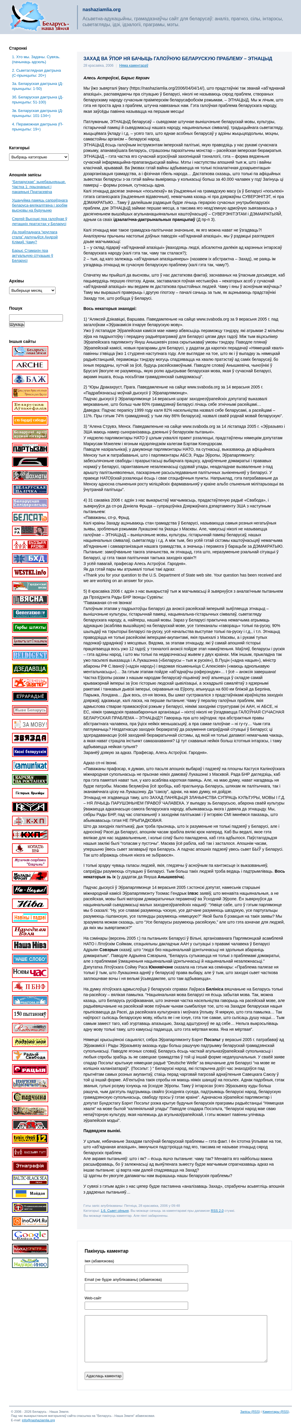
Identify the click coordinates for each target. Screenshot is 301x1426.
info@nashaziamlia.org (38, 1420)
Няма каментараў (133, 65)
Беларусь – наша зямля (39, 17)
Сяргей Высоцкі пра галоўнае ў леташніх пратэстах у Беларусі (39, 221)
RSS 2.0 (217, 1210)
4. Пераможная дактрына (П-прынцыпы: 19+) (37, 126)
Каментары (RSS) (275, 1411)
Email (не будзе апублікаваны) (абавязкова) (123, 1279)
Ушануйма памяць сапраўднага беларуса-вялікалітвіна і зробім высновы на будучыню (40, 205)
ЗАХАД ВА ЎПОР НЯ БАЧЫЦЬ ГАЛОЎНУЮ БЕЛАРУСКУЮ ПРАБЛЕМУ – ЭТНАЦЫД (177, 58)
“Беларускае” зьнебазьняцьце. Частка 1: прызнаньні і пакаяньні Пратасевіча (39, 187)
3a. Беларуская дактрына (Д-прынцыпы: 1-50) (37, 86)
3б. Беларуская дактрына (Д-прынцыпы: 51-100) (37, 99)
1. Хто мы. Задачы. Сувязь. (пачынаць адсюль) (36, 59)
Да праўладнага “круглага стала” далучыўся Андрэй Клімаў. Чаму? (35, 237)
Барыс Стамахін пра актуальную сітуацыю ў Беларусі (32, 255)
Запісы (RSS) (250, 1411)
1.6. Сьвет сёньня (114, 1210)
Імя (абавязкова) (99, 1261)
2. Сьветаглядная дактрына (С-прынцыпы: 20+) (36, 73)
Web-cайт (93, 1298)
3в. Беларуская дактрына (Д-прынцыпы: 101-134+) (37, 113)
